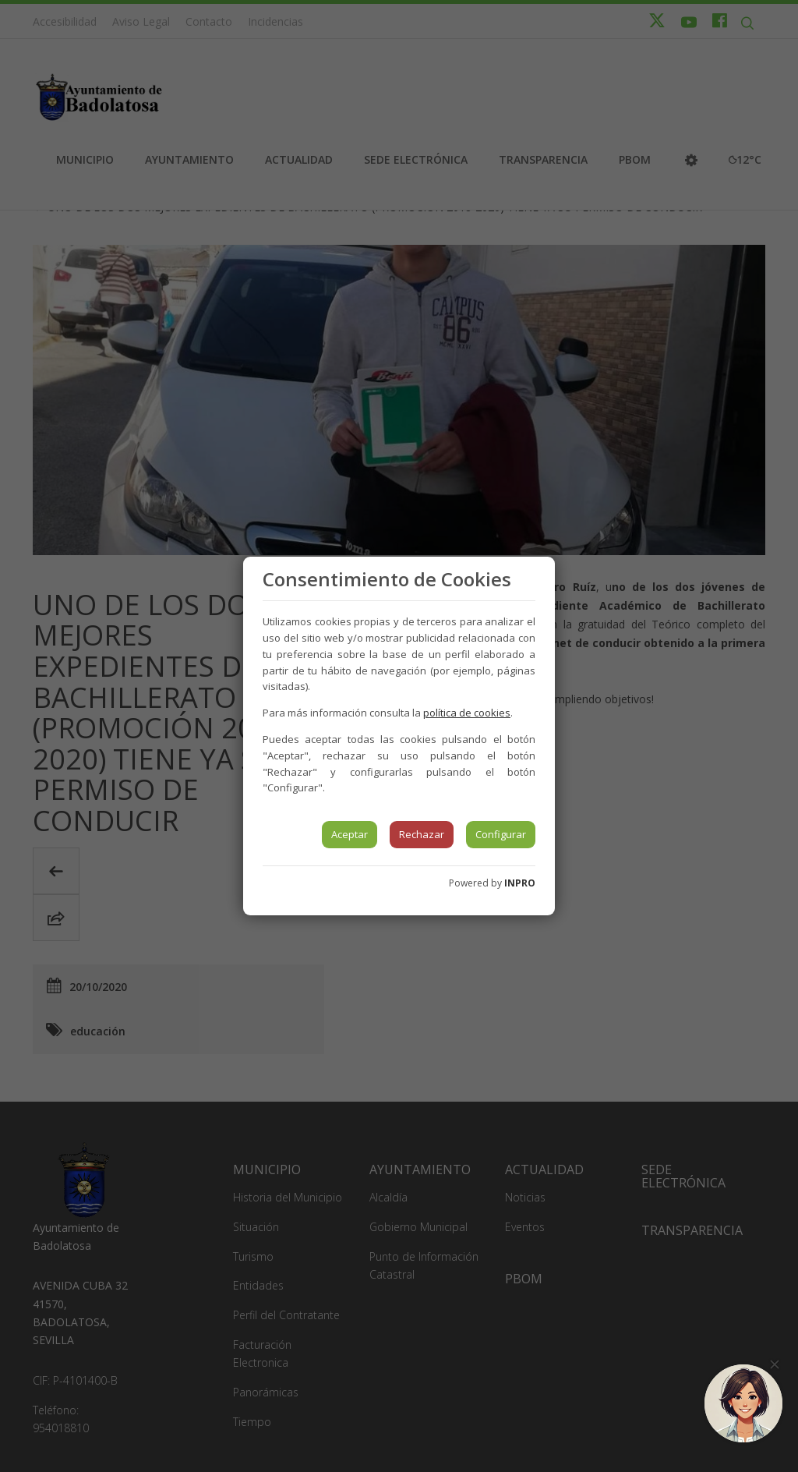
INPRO (519, 883)
